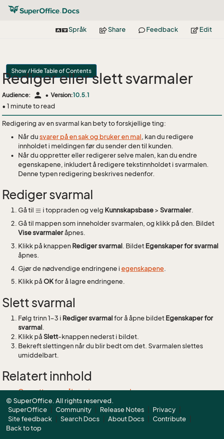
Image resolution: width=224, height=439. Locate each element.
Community (73, 410)
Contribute (169, 419)
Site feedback (30, 419)
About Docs (126, 419)
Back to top (23, 428)
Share (113, 29)
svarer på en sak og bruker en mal (90, 137)
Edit (201, 29)
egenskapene (142, 268)
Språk (71, 29)
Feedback (158, 29)
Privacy (164, 410)
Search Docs (80, 419)
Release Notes (122, 410)
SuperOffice (27, 410)
